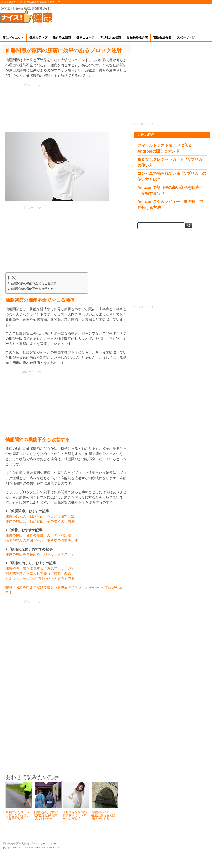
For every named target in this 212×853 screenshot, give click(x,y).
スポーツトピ (186, 37)
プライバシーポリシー (43, 843)
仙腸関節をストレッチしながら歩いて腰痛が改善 (17, 815)
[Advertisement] (198, 18)
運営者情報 (22, 843)
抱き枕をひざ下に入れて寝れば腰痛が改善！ (40, 573)
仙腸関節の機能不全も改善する (32, 288)
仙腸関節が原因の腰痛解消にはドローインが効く (75, 815)
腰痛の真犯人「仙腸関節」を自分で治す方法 (40, 516)
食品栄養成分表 (137, 37)
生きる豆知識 (62, 37)
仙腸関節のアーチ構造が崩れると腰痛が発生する (103, 815)
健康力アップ (38, 37)
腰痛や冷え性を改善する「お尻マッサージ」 (40, 568)
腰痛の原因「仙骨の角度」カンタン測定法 (38, 535)
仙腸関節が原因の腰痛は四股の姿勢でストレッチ (46, 815)
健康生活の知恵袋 (11, 2)
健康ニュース (85, 37)
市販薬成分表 (162, 37)
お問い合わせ (8, 843)
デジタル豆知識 (110, 37)
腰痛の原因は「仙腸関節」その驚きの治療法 (40, 521)
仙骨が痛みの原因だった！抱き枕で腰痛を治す (41, 540)
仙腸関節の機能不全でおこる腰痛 (33, 283)
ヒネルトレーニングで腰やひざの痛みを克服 (40, 578)
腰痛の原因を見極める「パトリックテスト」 (40, 554)
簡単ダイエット (13, 37)
